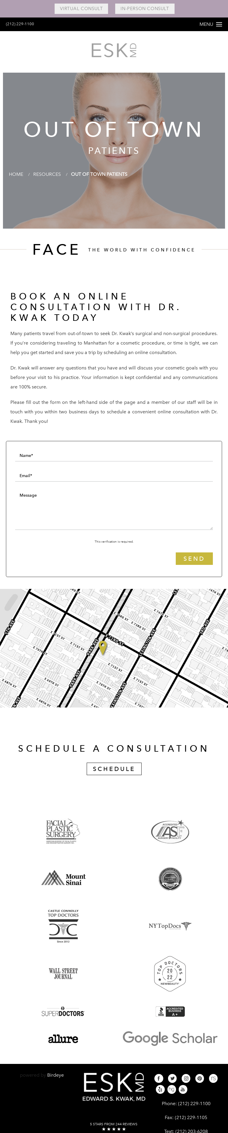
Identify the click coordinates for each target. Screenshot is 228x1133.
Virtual (81, 8)
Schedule (114, 768)
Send (194, 558)
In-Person (145, 8)
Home (16, 174)
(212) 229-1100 (23, 23)
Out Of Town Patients (99, 174)
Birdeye (55, 1075)
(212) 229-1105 (191, 1117)
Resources (47, 174)
